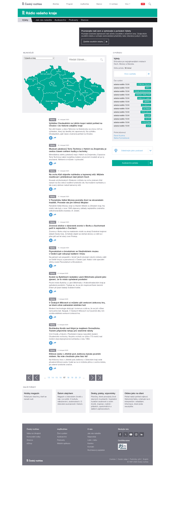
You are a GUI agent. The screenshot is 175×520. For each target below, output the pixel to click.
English (145, 474)
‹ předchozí (36, 378)
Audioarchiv (60, 20)
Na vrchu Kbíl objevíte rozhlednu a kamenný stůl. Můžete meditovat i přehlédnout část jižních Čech (76, 175)
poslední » (99, 378)
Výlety (117, 79)
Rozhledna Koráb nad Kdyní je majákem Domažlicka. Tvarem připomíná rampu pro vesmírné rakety (74, 329)
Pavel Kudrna (119, 156)
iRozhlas (56, 4)
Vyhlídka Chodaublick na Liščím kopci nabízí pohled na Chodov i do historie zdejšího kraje (75, 124)
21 (80, 378)
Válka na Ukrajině (34, 448)
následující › (92, 378)
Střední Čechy (144, 105)
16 (60, 378)
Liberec (147, 122)
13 (49, 378)
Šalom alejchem (65, 408)
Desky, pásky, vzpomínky (103, 408)
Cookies (112, 474)
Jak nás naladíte (44, 20)
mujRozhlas (84, 4)
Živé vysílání (62, 448)
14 (53, 378)
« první (29, 378)
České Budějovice (142, 112)
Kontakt (91, 462)
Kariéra (90, 458)
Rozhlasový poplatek (96, 465)
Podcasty (73, 20)
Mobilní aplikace (63, 458)
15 (56, 378)
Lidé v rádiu (92, 455)
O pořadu (117, 53)
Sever (147, 140)
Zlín (148, 147)
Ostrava (146, 129)
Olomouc (146, 126)
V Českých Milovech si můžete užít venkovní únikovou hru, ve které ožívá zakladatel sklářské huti (77, 303)
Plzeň (147, 136)
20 (76, 378)
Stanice (99, 4)
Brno (148, 109)
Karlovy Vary (144, 119)
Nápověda (92, 452)
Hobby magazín (31, 408)
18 (68, 378)
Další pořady (29, 387)
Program (69, 4)
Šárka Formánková (121, 159)
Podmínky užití (135, 474)
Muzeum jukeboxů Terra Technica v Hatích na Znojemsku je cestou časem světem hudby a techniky (77, 150)
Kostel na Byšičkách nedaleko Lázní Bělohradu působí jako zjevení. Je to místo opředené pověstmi (77, 278)
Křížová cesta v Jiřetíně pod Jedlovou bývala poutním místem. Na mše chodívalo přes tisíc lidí (75, 355)
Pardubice (145, 133)
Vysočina (146, 143)
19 (72, 378)
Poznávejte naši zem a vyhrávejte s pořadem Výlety (106, 31)
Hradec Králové (143, 115)
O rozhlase (113, 4)
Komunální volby (33, 452)
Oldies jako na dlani (134, 408)
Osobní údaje (123, 474)
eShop (29, 458)
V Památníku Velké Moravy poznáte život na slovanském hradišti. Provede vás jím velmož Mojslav (76, 201)
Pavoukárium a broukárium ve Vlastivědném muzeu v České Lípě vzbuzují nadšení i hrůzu (73, 252)
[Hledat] (150, 4)
